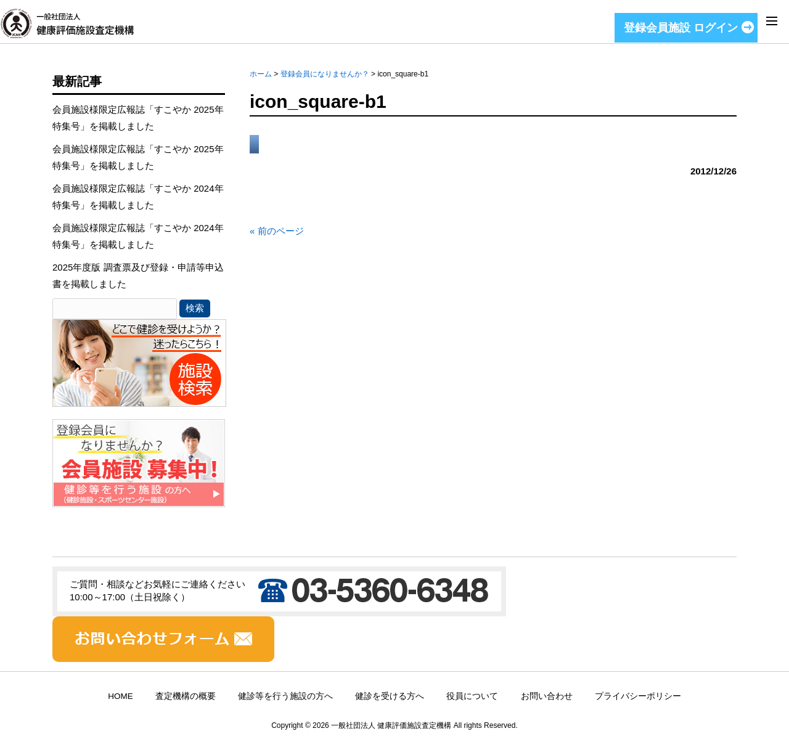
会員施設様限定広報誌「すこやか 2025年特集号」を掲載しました (138, 117)
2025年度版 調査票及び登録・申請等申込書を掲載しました (138, 275)
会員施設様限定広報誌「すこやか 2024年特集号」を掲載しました (138, 196)
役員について (472, 696)
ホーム (261, 74)
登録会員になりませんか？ (324, 74)
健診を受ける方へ (389, 696)
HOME (120, 696)
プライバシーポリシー (638, 696)
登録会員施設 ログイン (681, 28)
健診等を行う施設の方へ (285, 696)
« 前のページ (277, 231)
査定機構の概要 (185, 696)
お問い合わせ (547, 696)
